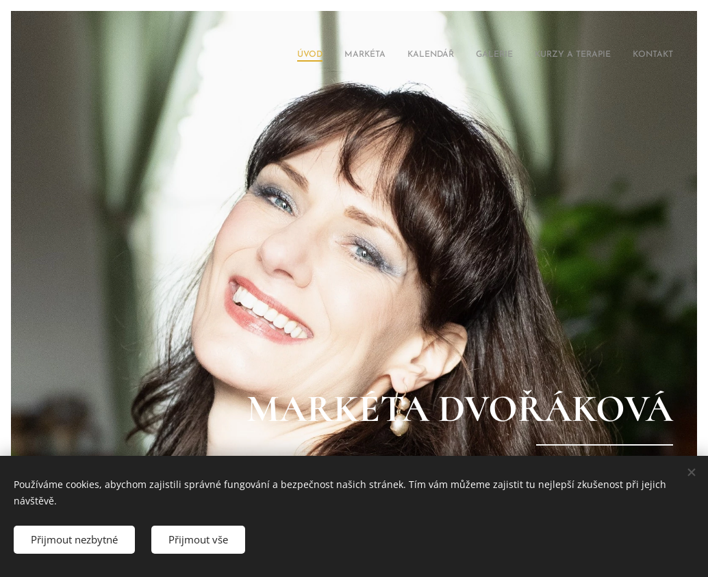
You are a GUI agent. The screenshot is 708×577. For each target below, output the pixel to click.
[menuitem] (567, 55)
